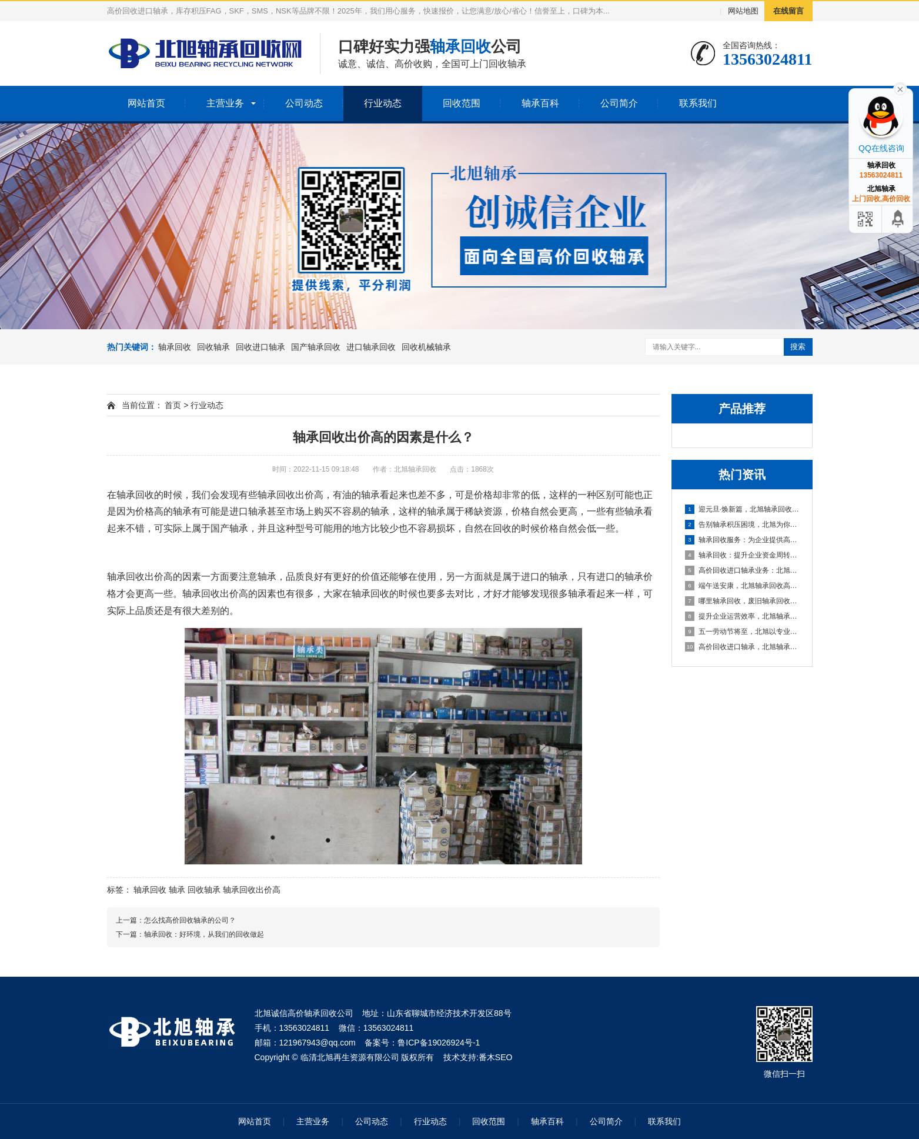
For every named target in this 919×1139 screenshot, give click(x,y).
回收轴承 (213, 347)
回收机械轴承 (426, 347)
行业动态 (383, 103)
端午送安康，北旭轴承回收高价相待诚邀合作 (742, 585)
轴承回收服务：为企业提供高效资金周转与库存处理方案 (742, 540)
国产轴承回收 (315, 347)
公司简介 (619, 103)
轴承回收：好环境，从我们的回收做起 (204, 934)
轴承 (177, 889)
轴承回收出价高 (251, 889)
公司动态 (304, 103)
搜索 (798, 346)
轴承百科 (540, 103)
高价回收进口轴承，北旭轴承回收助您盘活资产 (742, 647)
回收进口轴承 (260, 347)
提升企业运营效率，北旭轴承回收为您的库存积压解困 (742, 616)
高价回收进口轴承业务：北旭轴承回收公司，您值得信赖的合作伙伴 (742, 570)
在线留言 (788, 10)
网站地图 (743, 10)
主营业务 (225, 103)
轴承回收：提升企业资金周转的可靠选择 (742, 555)
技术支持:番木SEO (477, 1057)
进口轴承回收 (371, 347)
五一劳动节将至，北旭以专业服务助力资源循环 (742, 631)
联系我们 (698, 103)
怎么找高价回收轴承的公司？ (190, 920)
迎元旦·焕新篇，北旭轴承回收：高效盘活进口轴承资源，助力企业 (742, 509)
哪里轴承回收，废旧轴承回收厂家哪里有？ (742, 601)
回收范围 (461, 103)
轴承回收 (174, 347)
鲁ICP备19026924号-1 (438, 1042)
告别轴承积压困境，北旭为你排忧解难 (742, 524)
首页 (173, 405)
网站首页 (146, 103)
